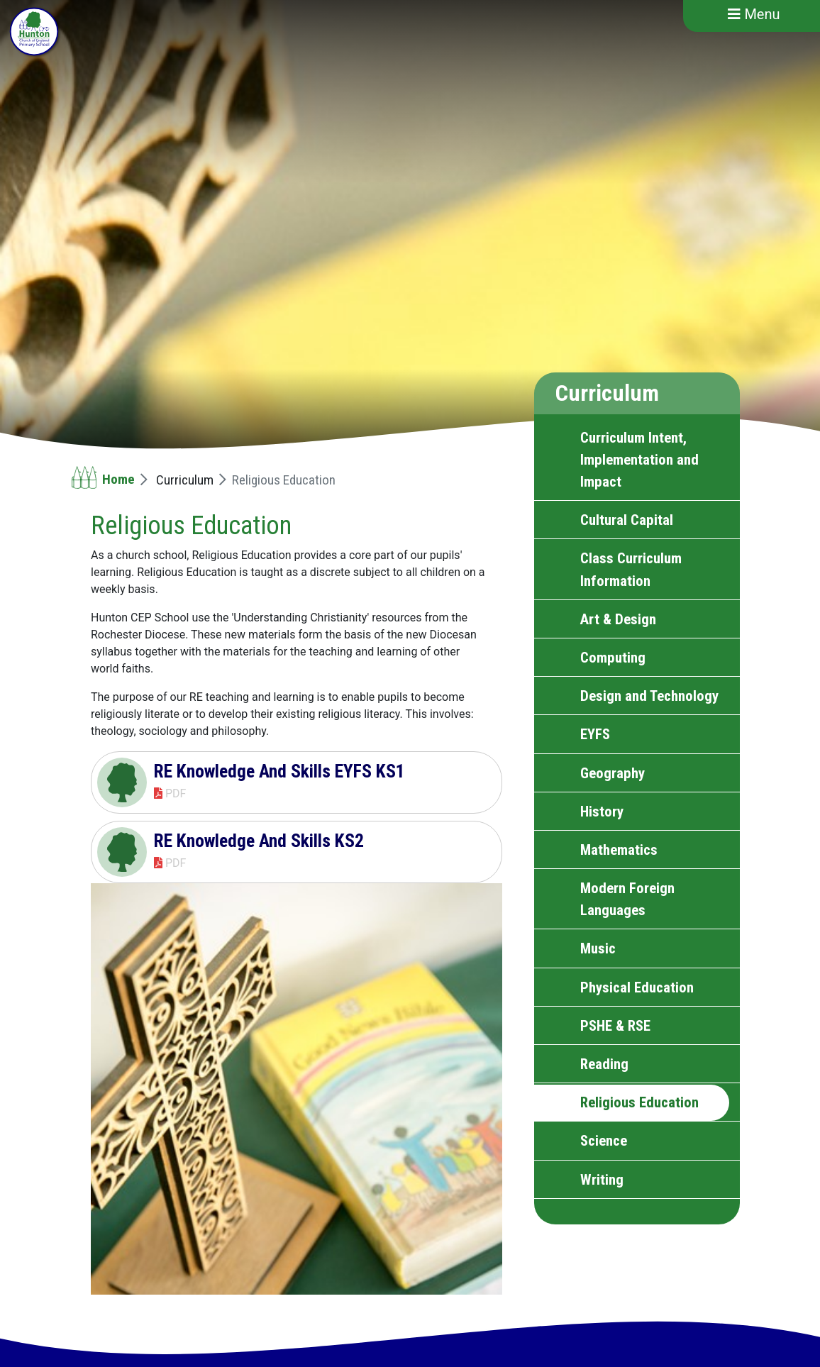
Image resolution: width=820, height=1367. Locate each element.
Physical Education (637, 987)
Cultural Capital (626, 519)
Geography (612, 773)
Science (603, 1140)
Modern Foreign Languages (627, 899)
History (602, 811)
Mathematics (619, 849)
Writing (602, 1179)
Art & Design (618, 619)
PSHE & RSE (615, 1025)
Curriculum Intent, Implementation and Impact (639, 459)
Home (118, 479)
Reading (604, 1064)
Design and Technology (649, 695)
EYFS (595, 734)
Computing (613, 657)
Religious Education (639, 1102)
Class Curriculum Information (631, 569)
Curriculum (185, 480)
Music (598, 948)
